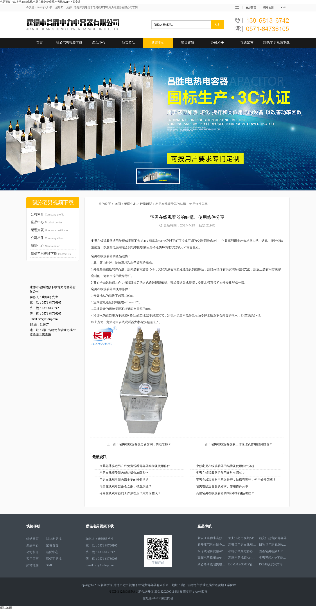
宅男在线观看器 (102, 241)
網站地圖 (268, 7)
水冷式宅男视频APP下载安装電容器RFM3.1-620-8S (212, 552)
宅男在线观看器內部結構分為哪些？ (124, 472)
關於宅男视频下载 (69, 42)
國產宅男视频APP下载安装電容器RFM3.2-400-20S (273, 552)
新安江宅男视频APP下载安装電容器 (242, 539)
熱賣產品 (128, 42)
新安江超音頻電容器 (273, 539)
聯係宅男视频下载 (276, 42)
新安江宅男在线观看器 (242, 545)
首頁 (39, 42)
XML (283, 7)
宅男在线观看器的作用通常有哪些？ (220, 472)
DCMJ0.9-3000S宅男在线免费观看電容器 (242, 565)
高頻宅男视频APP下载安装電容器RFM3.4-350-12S (212, 558)
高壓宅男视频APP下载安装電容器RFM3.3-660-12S (242, 558)
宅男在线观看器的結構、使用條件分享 (222, 486)
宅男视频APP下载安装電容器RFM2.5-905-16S (273, 558)
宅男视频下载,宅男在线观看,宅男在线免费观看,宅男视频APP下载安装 (40, 1)
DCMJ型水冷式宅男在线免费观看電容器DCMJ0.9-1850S (273, 565)
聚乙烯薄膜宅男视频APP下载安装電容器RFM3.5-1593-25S (212, 565)
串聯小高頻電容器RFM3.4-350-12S (242, 552)
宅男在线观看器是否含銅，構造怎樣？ (125, 486)
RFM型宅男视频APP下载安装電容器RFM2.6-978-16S (273, 545)
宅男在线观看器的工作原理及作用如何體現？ (241, 444)
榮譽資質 (187, 42)
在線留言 (251, 7)
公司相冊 (217, 42)
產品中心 (98, 42)
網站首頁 (32, 539)
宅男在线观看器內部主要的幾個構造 (124, 479)
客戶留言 (32, 558)
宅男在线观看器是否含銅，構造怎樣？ (145, 444)
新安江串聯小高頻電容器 (212, 539)
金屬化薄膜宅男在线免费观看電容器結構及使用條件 (134, 466)
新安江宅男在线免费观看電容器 (212, 545)
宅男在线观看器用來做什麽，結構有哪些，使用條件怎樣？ (236, 479)
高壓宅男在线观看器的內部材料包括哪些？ (225, 493)
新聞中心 (158, 42)
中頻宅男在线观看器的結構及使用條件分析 (225, 466)
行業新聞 (146, 204)
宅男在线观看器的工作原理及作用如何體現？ (130, 493)
